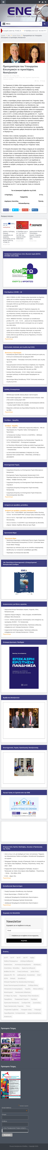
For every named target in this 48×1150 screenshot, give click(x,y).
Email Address (14, 1108)
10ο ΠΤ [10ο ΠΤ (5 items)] (25, 957)
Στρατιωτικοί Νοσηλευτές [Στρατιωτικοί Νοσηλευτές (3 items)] (11, 1002)
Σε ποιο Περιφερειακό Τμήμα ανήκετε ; (14, 1128)
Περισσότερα (9, 339)
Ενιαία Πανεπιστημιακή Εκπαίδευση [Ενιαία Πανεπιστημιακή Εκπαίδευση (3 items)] (15, 985)
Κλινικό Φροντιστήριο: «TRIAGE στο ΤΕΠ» (16, 894)
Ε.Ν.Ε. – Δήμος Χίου (10, 876)
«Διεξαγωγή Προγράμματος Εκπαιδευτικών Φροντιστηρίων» (21, 903)
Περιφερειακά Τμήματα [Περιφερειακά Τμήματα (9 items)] (21, 999)
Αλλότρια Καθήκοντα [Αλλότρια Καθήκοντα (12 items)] (26, 961)
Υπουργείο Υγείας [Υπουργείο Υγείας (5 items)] (26, 1009)
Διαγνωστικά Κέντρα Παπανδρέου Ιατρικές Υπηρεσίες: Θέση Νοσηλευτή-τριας (36, 235)
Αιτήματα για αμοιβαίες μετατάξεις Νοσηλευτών (20, 510)
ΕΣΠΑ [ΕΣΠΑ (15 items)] (6, 978)
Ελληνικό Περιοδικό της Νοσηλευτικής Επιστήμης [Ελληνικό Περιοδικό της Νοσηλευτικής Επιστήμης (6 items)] (19, 982)
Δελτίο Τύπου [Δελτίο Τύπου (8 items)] (35, 971)
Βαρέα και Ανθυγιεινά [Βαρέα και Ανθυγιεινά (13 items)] (28, 968)
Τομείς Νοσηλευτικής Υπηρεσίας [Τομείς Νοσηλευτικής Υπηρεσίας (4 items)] (14, 1006)
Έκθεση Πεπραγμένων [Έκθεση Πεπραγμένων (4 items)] (11, 961)
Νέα (24, 77)
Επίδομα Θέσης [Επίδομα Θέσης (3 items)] (33, 985)
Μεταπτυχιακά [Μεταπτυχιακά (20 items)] (8, 992)
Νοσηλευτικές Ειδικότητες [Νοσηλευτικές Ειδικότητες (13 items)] (23, 992)
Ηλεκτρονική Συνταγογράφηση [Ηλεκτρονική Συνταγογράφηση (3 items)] (13, 989)
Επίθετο (4, 1121)
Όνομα (4, 1114)
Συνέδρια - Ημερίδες (11, 425)
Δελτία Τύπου (18, 77)
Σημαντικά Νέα (35, 77)
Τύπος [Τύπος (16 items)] (28, 1006)
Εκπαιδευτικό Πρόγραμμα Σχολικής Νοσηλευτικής (18, 900)
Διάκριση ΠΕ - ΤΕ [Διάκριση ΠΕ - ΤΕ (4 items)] (9, 975)
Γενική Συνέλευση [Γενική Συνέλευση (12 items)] (22, 971)
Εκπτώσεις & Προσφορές (13, 352)
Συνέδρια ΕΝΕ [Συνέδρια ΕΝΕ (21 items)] (26, 1002)
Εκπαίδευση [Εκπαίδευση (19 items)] (21, 978)
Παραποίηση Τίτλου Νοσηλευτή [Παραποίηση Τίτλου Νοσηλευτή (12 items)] (29, 996)
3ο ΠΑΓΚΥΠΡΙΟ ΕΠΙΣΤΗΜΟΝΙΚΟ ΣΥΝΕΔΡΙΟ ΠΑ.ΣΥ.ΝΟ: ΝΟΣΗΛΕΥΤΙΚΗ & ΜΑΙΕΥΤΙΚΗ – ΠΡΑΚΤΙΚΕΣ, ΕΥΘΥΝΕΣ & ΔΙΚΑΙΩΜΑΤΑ (23, 455)
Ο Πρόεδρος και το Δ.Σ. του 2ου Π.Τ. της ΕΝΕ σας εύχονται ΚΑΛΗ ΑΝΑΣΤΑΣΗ (22, 235)
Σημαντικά (28, 77)
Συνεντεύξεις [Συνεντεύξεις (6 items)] (37, 1002)
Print (37, 81)
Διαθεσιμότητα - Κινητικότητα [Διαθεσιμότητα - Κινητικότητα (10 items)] (26, 975)
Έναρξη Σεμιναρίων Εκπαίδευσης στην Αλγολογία (18, 891)
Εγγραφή (24, 941)
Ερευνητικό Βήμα (10, 538)
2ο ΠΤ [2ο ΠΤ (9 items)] (6, 957)
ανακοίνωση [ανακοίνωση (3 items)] (8, 1016)
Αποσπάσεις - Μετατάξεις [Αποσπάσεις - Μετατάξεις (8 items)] (11, 968)
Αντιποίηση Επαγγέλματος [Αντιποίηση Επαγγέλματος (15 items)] (23, 964)
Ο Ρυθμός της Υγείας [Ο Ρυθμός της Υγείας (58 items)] (10, 996)
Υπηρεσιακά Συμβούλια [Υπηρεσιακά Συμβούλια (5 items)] (11, 1009)
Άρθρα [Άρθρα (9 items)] (32, 957)
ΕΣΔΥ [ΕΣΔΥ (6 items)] (39, 975)
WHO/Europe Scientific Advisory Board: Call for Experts (22, 395)
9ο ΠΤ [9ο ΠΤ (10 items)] (18, 957)
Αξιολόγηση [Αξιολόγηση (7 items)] (37, 964)
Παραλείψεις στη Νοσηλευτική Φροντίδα (18, 552)
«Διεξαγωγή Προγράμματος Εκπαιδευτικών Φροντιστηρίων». (22, 897)
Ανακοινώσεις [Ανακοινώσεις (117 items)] (8, 964)
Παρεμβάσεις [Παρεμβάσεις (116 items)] (8, 999)
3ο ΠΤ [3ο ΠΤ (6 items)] (12, 957)
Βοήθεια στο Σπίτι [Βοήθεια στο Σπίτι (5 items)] (9, 971)
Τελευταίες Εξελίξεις (8, 79)
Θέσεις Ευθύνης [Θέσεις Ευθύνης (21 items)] (38, 989)
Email (42, 81)
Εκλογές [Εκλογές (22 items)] (12, 978)
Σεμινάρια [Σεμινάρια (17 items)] (34, 999)
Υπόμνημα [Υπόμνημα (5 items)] (37, 1009)
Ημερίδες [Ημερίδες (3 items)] (28, 989)
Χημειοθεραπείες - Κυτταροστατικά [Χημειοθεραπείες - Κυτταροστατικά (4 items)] (14, 1013)
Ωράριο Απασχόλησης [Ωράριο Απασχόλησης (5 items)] (34, 1013)
